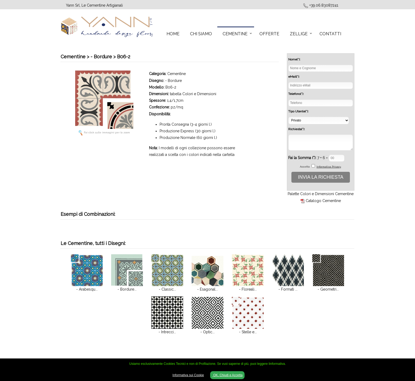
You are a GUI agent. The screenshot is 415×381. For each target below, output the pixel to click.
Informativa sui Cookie (188, 375)
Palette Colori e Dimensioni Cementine (321, 194)
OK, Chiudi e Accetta (227, 375)
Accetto (305, 166)
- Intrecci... (167, 332)
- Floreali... (248, 289)
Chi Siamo (201, 33)
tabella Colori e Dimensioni (193, 94)
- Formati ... (287, 289)
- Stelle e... (248, 332)
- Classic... (167, 289)
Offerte (269, 33)
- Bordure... (127, 289)
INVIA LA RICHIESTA (321, 177)
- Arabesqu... (87, 289)
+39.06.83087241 (323, 5)
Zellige (299, 33)
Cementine (235, 33)
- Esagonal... (207, 289)
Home (172, 33)
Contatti (330, 33)
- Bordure (173, 80)
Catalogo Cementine (323, 201)
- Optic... (207, 332)
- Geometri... (328, 289)
